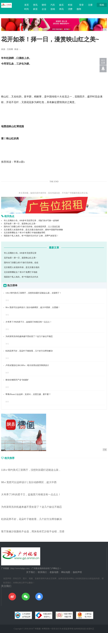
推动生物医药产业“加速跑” (17, 380)
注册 (90, 5)
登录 (81, 5)
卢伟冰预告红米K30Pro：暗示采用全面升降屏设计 (27, 365)
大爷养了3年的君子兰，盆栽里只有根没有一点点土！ (28, 322)
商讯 (61, 9)
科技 (70, 5)
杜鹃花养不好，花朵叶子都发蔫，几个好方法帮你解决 (29, 351)
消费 (70, 9)
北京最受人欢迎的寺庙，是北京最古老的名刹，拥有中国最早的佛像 (33, 230)
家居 (35, 9)
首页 (26, 5)
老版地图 (54, 572)
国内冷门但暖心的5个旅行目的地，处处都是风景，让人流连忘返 (32, 227)
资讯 (35, 5)
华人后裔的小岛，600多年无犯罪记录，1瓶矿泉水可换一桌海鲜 (31, 220)
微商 (79, 9)
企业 (44, 9)
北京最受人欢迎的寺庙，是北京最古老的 (21, 267)
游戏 (52, 9)
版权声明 (77, 572)
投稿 (102, 5)
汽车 (52, 5)
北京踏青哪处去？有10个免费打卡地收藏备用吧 (24, 233)
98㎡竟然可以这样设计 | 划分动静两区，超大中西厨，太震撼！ (32, 307)
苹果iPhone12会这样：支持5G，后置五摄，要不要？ (28, 394)
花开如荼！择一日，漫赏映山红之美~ (20, 224)
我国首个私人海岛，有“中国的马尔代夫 (21, 277)
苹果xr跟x (19, 161)
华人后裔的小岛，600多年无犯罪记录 (20, 253)
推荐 (7, 373)
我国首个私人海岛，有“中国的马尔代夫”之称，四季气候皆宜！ (31, 236)
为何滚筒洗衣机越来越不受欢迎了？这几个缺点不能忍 (29, 336)
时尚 (26, 9)
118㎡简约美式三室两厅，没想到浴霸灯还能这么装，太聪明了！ (33, 293)
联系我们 (42, 572)
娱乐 (61, 5)
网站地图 (65, 572)
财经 (44, 5)
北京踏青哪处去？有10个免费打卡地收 (20, 272)
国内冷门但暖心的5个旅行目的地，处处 (21, 263)
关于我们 (30, 572)
